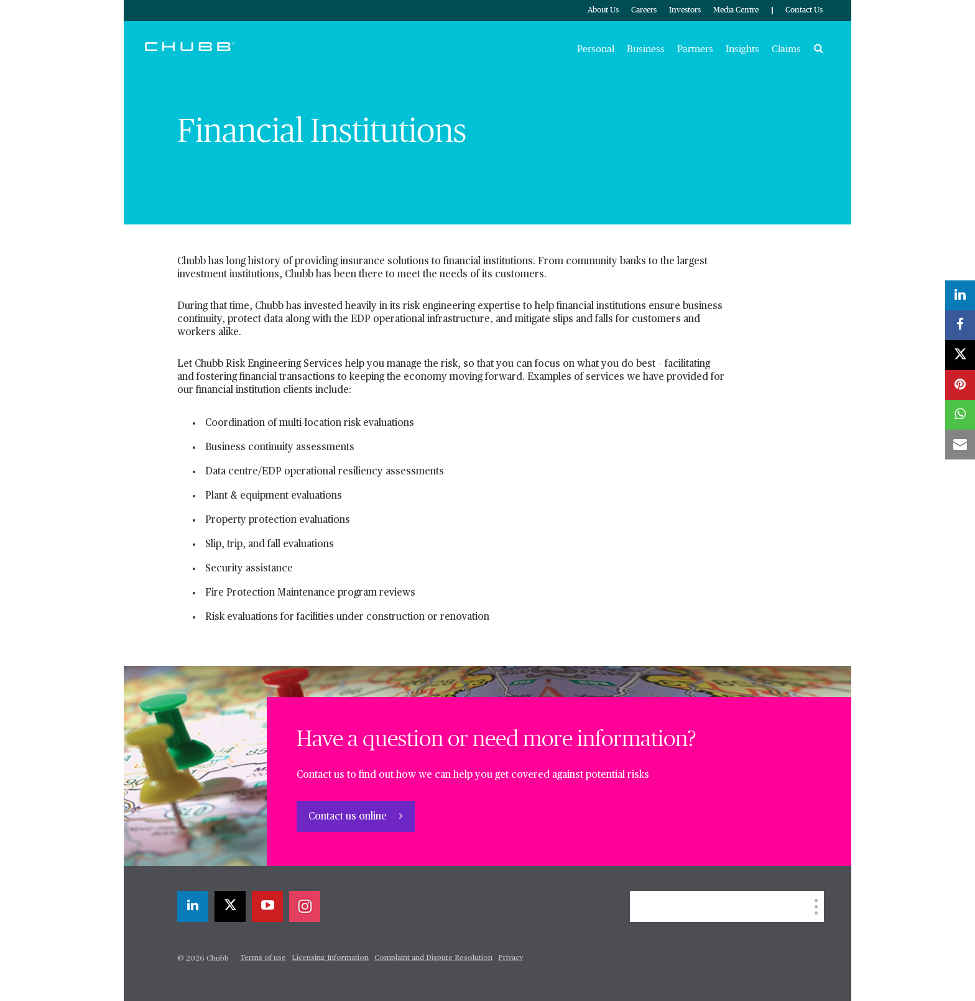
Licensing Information (330, 958)
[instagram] (304, 906)
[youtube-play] (267, 906)
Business (646, 49)
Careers (644, 10)
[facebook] (960, 325)
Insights (742, 49)
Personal (595, 49)
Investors (685, 10)
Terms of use (263, 958)
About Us (603, 10)
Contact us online (348, 817)
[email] (960, 444)
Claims (786, 49)
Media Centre (736, 10)
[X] (230, 906)
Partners (695, 49)
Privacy (510, 958)
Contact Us (804, 10)
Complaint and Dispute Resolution (433, 958)
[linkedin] (192, 906)
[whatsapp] (960, 415)
